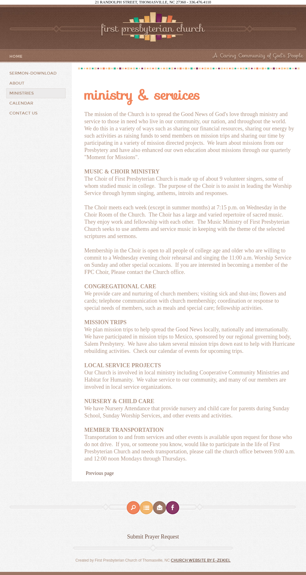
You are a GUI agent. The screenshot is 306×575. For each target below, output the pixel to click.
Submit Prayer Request (153, 537)
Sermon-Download (33, 73)
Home (15, 56)
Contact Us (23, 113)
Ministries (21, 93)
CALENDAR (21, 103)
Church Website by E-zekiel (200, 560)
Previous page (100, 473)
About (16, 83)
